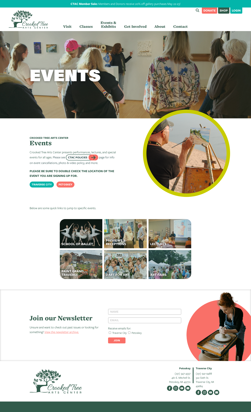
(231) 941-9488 (204, 373)
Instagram (175, 388)
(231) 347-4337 (183, 373)
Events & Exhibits (108, 24)
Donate (209, 10)
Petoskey (65, 184)
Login (236, 10)
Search (197, 10)
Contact (180, 26)
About (159, 26)
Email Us (188, 388)
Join (117, 340)
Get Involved (135, 26)
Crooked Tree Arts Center (28, 19)
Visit (67, 26)
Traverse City (42, 184)
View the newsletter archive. (61, 332)
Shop (224, 10)
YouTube (181, 388)
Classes (86, 26)
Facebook (169, 388)
